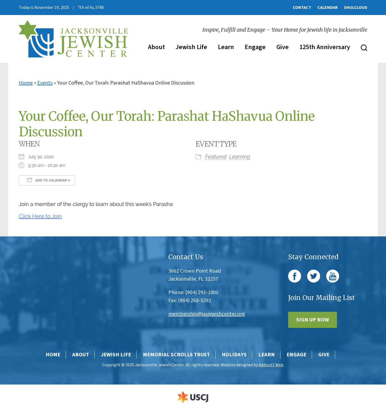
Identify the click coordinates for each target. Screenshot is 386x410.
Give (282, 47)
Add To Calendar (47, 180)
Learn (226, 47)
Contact (302, 7)
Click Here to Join (40, 216)
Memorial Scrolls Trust (176, 354)
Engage (255, 47)
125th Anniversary (324, 47)
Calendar (327, 7)
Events (45, 83)
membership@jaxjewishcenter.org (206, 314)
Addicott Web (271, 365)
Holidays (234, 354)
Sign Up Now (312, 320)
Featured (216, 156)
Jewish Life (191, 47)
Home (26, 83)
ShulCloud (355, 7)
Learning (239, 156)
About (156, 47)
